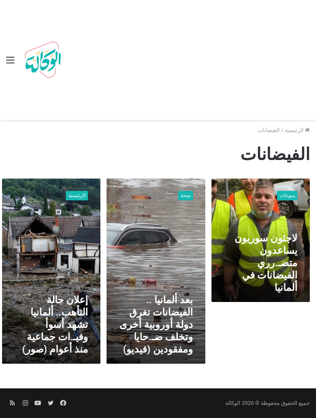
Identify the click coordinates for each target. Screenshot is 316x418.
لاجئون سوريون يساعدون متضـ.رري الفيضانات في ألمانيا (266, 262)
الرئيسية (297, 130)
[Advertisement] (187, 61)
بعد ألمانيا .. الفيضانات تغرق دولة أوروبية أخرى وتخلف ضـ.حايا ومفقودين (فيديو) (156, 324)
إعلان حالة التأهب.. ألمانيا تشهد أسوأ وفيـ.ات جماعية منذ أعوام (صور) (55, 324)
